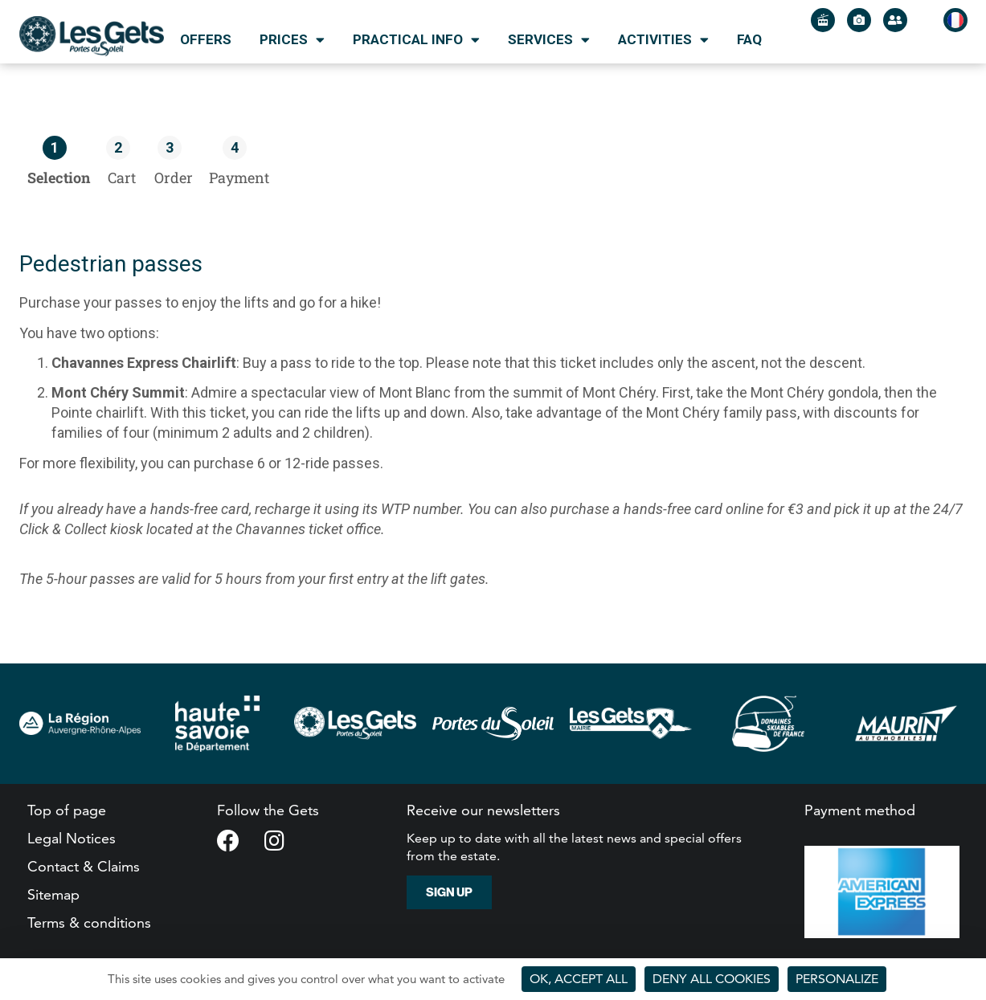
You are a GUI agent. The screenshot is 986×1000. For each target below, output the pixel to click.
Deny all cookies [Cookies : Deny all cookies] (712, 978)
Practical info (416, 40)
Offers (205, 39)
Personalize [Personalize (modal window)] (837, 978)
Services (549, 40)
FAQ (749, 39)
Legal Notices (71, 838)
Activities (663, 40)
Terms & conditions (89, 922)
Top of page (66, 810)
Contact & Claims (83, 866)
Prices (292, 40)
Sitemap (53, 894)
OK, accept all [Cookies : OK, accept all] (579, 978)
